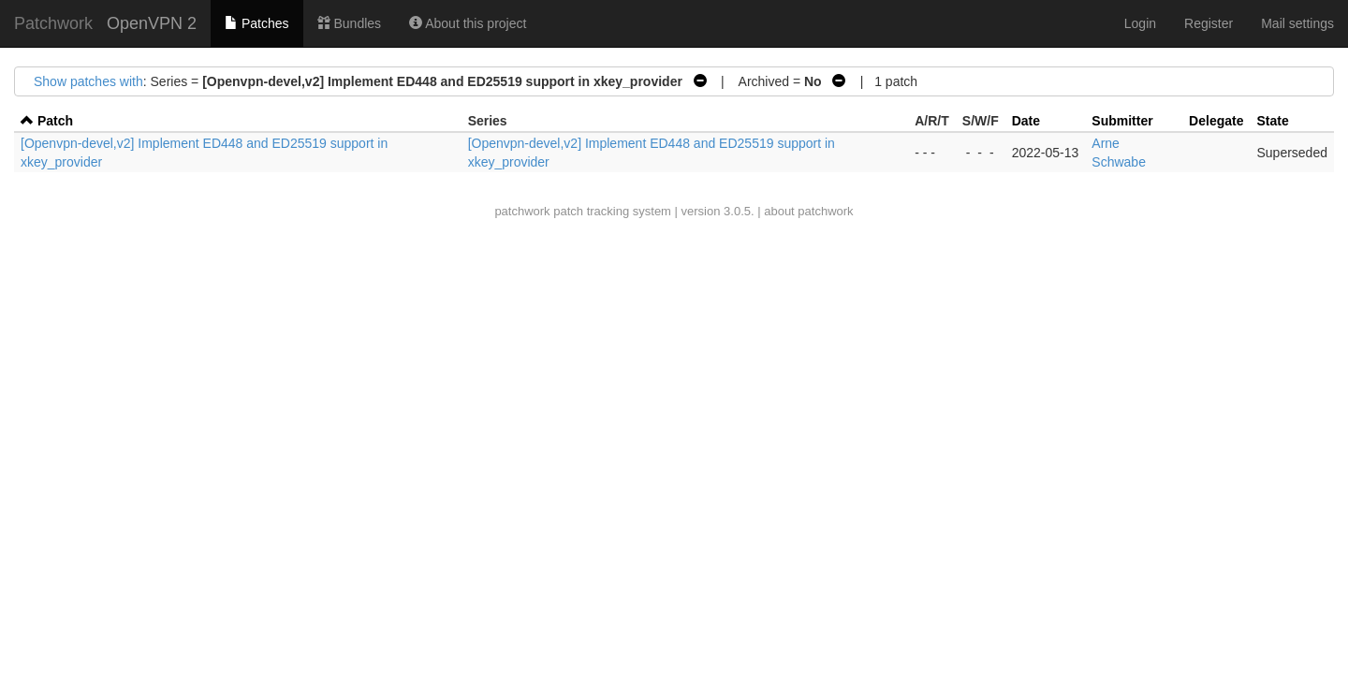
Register (1208, 23)
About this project (467, 23)
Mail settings (1297, 23)
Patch (55, 120)
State (1272, 120)
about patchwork (808, 211)
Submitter (1122, 120)
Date (1026, 120)
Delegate (1216, 120)
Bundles (349, 23)
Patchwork (53, 23)
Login (1140, 23)
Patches (256, 23)
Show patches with (88, 81)
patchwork (521, 211)
